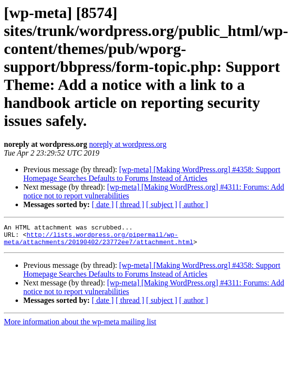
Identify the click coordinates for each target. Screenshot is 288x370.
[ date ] (103, 204)
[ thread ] (130, 204)
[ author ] (193, 204)
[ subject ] (161, 204)
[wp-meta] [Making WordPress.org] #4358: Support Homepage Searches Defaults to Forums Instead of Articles (151, 173)
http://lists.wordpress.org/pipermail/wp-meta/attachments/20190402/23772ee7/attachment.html (98, 241)
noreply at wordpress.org (127, 144)
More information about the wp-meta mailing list (80, 326)
